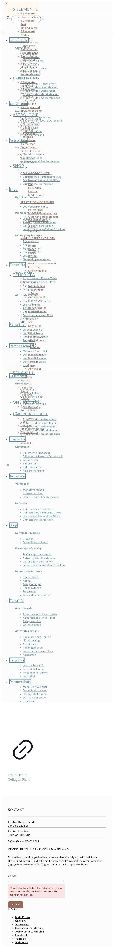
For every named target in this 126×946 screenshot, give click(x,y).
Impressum (22, 924)
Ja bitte (16, 904)
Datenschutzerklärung (29, 927)
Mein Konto (22, 917)
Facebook (21, 935)
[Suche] (26, 19)
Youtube (20, 938)
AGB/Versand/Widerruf (30, 931)
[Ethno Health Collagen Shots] (23, 718)
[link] (42, 19)
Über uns (21, 920)
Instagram (21, 942)
